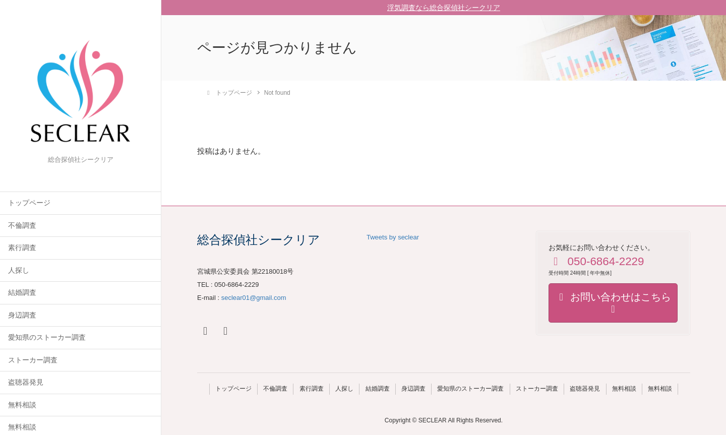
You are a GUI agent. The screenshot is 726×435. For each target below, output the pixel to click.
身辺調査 (22, 315)
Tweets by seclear (393, 237)
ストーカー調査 (32, 360)
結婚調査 (22, 292)
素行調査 (22, 248)
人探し (18, 270)
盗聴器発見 (25, 382)
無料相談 (22, 405)
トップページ (29, 203)
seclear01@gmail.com (253, 297)
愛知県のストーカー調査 (47, 337)
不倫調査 (22, 225)
